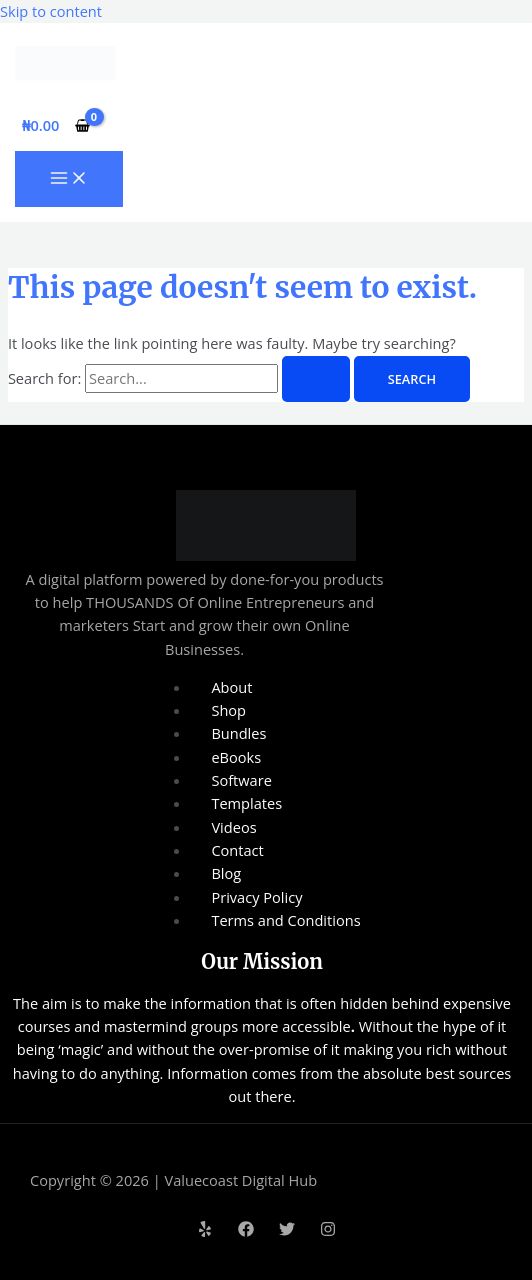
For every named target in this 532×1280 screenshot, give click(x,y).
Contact (237, 850)
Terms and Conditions (285, 920)
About (231, 687)
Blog (226, 873)
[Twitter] (287, 1231)
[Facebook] (246, 1231)
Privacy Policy (256, 897)
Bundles (238, 733)
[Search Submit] (316, 379)
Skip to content (51, 11)
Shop (228, 710)
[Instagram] (328, 1231)
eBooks (236, 757)
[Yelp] (205, 1231)
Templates (246, 803)
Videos (233, 827)
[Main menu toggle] (69, 179)
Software (241, 780)
